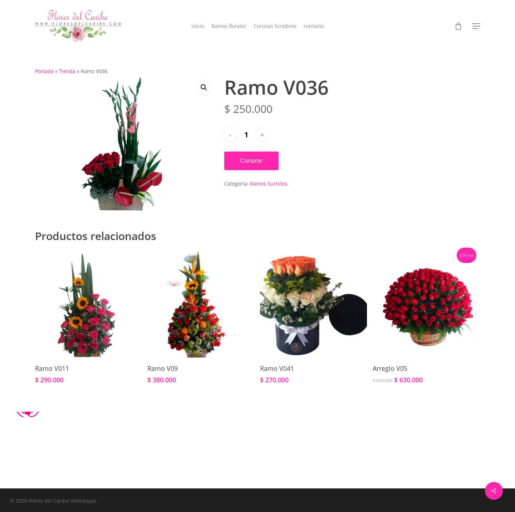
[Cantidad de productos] (246, 134)
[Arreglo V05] (426, 304)
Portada (44, 71)
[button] (476, 26)
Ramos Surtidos (269, 183)
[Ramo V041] (313, 304)
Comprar (251, 161)
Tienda (67, 71)
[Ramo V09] (200, 304)
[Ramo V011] (88, 304)
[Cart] (458, 26)
